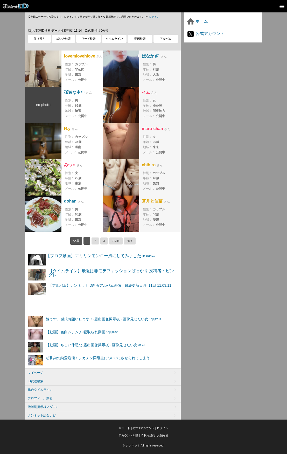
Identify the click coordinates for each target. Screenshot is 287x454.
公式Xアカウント (143, 428)
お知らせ (163, 435)
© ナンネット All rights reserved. (143, 445)
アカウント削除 (128, 435)
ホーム (197, 21)
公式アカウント (206, 33)
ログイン (154, 16)
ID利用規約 (148, 435)
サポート (124, 428)
